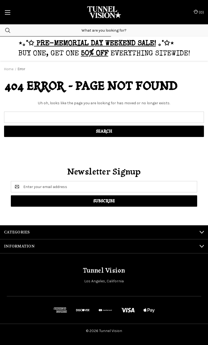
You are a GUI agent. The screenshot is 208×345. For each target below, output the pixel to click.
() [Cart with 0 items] (199, 12)
